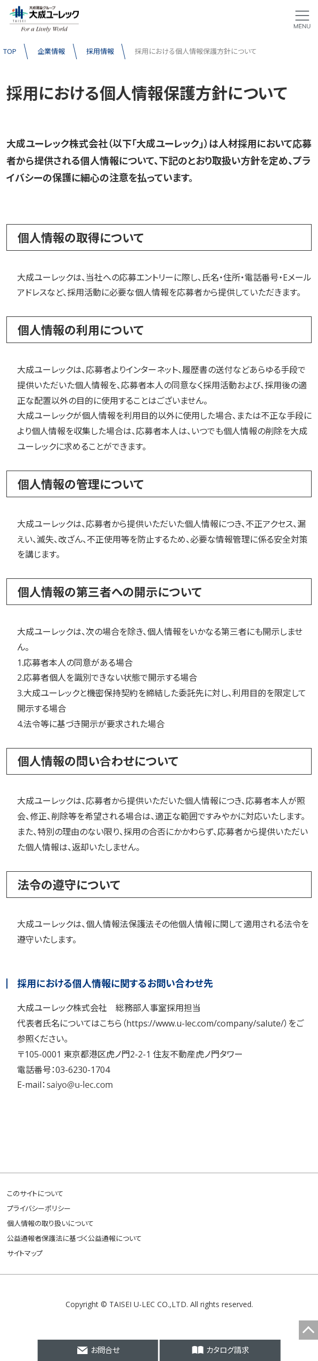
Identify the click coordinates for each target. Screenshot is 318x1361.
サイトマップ (25, 1253)
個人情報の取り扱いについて (50, 1223)
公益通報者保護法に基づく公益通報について (74, 1238)
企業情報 (51, 51)
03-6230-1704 (82, 1070)
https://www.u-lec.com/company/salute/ (205, 1023)
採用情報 (100, 51)
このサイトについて (35, 1193)
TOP (10, 51)
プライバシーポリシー (39, 1208)
